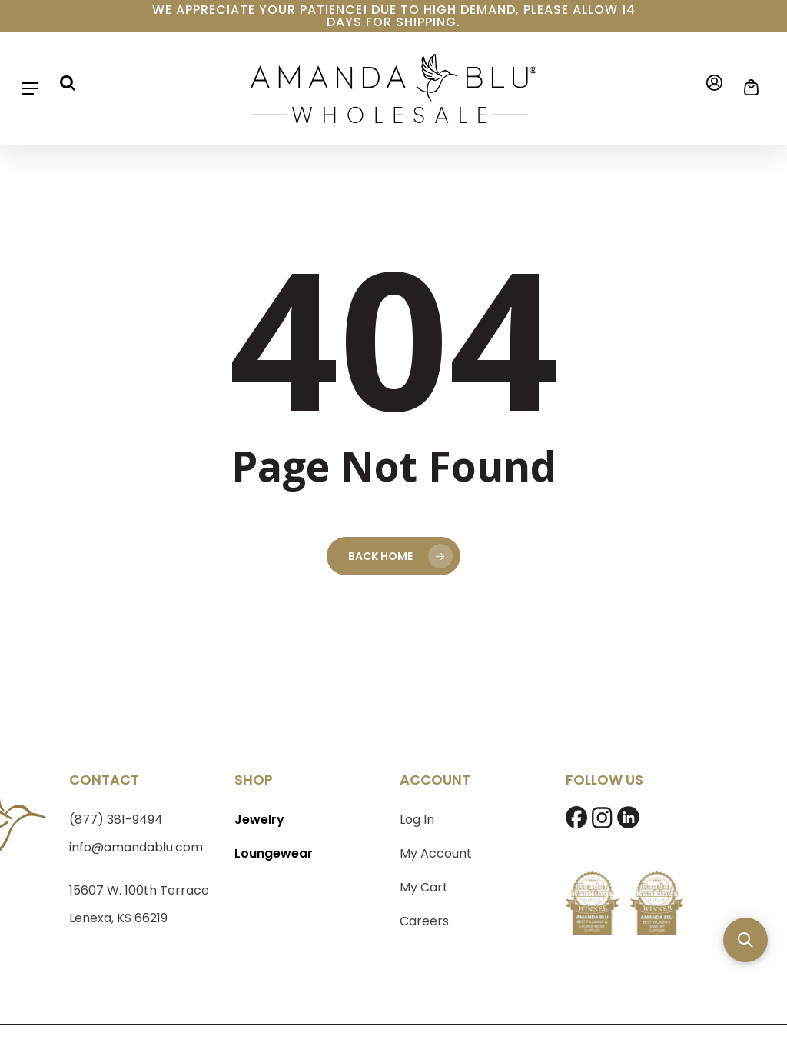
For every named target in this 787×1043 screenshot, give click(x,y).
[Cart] (746, 88)
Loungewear (273, 853)
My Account (436, 853)
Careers (424, 921)
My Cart (424, 887)
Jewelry (259, 819)
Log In (417, 819)
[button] (30, 88)
